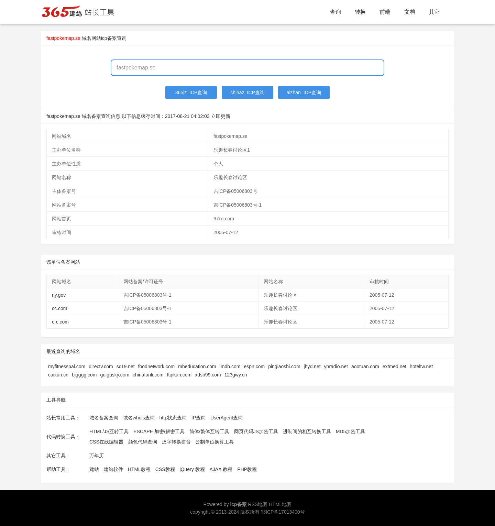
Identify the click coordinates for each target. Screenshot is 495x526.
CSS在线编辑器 (106, 442)
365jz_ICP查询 (191, 92)
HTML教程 (139, 469)
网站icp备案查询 (108, 38)
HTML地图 (280, 504)
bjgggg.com (84, 374)
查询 (335, 12)
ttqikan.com (179, 374)
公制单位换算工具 (214, 442)
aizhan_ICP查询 (304, 92)
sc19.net (126, 366)
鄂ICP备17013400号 (283, 512)
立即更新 (220, 116)
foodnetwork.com (156, 366)
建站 (94, 469)
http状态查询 (173, 417)
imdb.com (230, 366)
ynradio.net (336, 366)
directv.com (101, 366)
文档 (409, 12)
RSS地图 (258, 504)
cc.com (59, 308)
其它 (434, 12)
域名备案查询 (103, 417)
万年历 (96, 455)
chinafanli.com (148, 374)
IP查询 (198, 417)
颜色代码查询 (142, 442)
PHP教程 (247, 469)
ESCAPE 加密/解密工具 (159, 431)
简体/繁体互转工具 (209, 431)
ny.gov (59, 295)
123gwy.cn (235, 374)
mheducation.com (197, 366)
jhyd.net (312, 366)
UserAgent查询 (226, 417)
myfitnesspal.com (66, 366)
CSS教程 (165, 469)
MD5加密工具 (350, 431)
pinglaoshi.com (284, 366)
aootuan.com (365, 366)
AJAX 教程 (221, 469)
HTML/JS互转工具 (109, 431)
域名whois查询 (139, 417)
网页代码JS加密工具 (256, 431)
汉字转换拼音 (176, 442)
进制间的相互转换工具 (307, 431)
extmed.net (394, 366)
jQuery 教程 (192, 469)
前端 (385, 12)
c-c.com (60, 322)
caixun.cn (58, 374)
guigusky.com (115, 374)
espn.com (254, 366)
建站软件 (113, 469)
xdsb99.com (208, 374)
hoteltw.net (421, 366)
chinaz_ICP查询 (247, 92)
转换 (360, 12)
